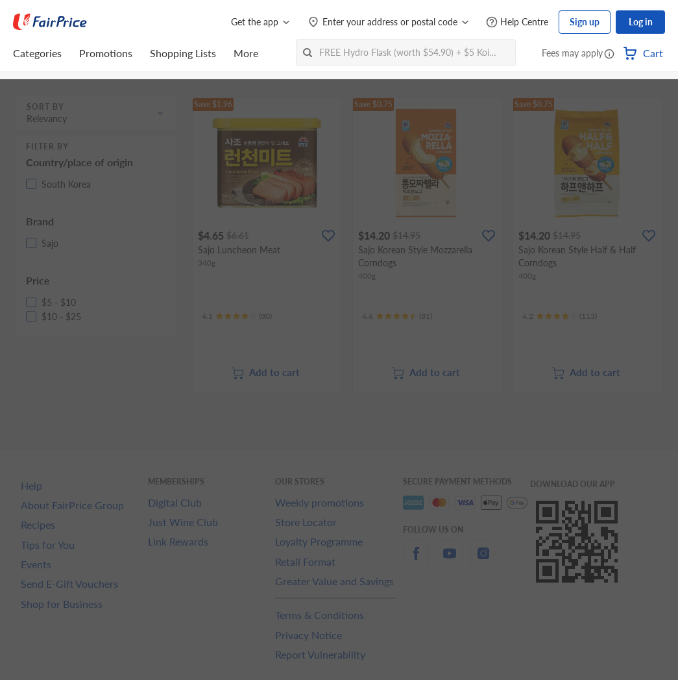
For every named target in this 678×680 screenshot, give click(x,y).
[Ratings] (237, 316)
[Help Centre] (517, 22)
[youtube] (450, 561)
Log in (641, 21)
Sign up (584, 21)
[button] (609, 54)
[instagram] (483, 561)
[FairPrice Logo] (50, 22)
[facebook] (416, 561)
